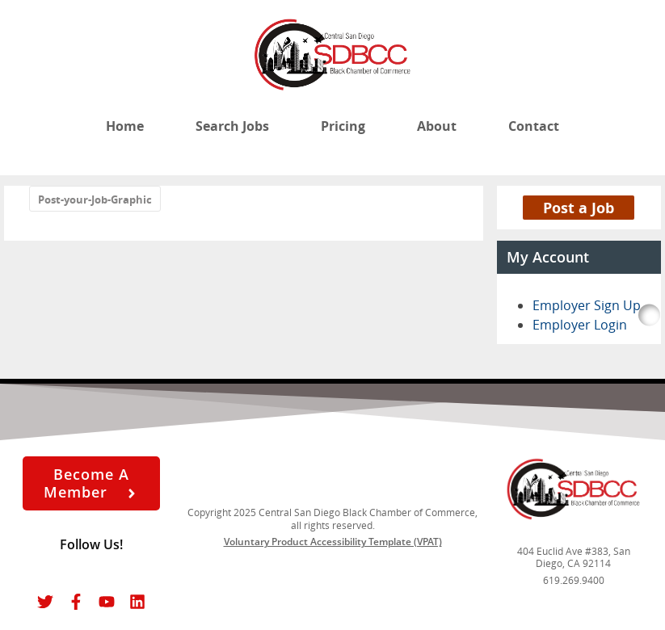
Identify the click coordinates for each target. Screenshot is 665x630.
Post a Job (578, 207)
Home (125, 126)
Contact (533, 126)
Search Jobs (232, 126)
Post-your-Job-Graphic (95, 199)
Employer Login (579, 325)
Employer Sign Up (586, 305)
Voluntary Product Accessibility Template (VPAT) (333, 541)
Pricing (343, 126)
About (437, 126)
